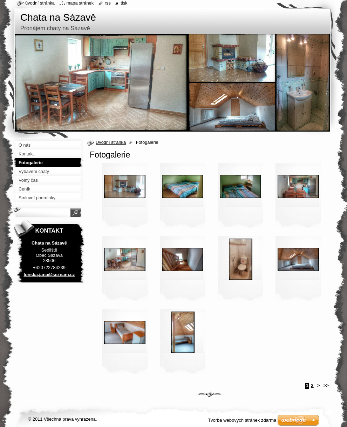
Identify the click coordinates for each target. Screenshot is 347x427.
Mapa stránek (80, 3)
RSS (108, 3)
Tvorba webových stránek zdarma (242, 420)
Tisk (124, 3)
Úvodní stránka (111, 142)
